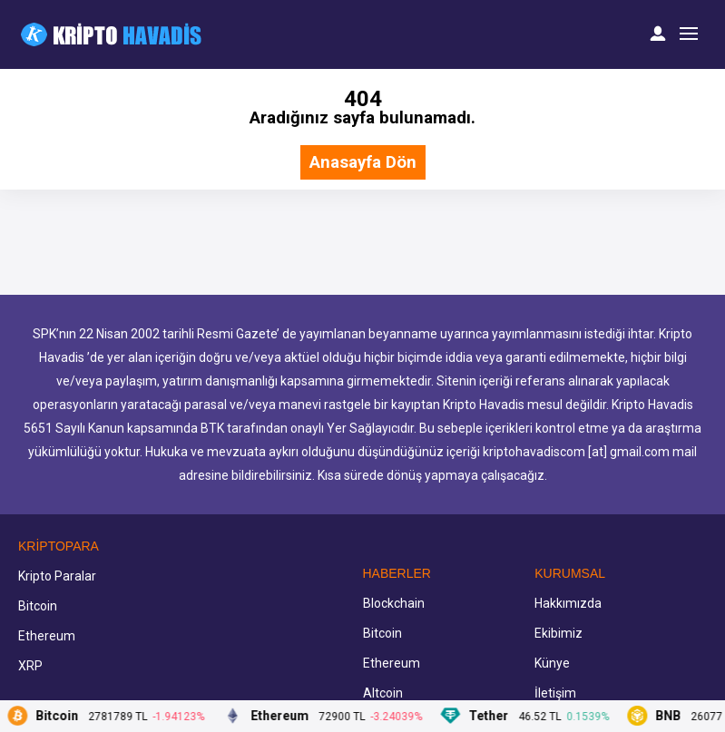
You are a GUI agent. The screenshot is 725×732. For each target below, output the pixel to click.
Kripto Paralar (57, 576)
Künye (552, 663)
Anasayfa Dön (362, 162)
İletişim (555, 693)
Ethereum (46, 636)
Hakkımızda (568, 603)
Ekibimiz (558, 633)
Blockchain (394, 603)
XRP (30, 665)
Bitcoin (37, 606)
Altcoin (383, 693)
